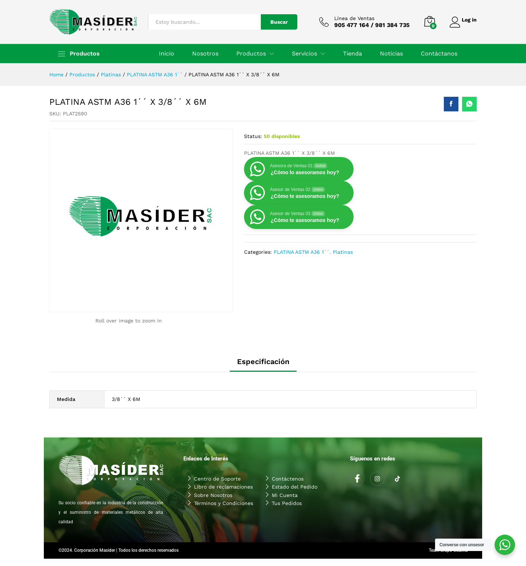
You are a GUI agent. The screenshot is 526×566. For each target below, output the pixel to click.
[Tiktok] (397, 479)
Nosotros (205, 54)
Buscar (276, 22)
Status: (253, 136)
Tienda (352, 54)
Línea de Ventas (351, 18)
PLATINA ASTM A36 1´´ (301, 252)
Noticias (391, 54)
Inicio (166, 54)
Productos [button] (251, 54)
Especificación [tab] (263, 361)
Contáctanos (439, 54)
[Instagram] (377, 478)
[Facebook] (357, 478)
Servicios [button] (304, 54)
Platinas (343, 252)
